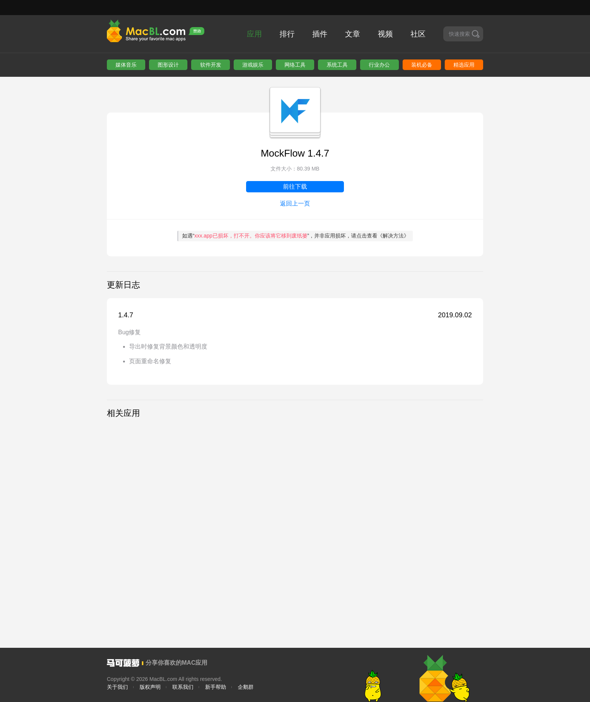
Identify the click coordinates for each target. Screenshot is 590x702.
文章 (352, 34)
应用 (254, 34)
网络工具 (295, 65)
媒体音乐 (126, 65)
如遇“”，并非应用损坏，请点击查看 (295, 236)
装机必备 (421, 65)
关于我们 (117, 687)
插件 (319, 34)
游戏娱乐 (252, 65)
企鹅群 (246, 687)
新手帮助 (215, 687)
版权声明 (150, 687)
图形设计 (168, 65)
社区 (418, 34)
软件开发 (210, 65)
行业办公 (379, 65)
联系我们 (182, 687)
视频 (385, 34)
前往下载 (295, 186)
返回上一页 (295, 203)
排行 (287, 34)
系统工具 (337, 65)
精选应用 (463, 65)
